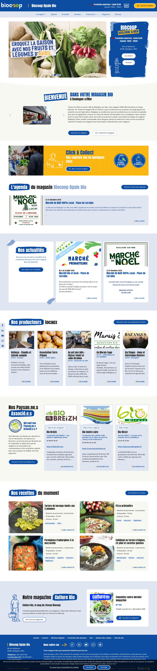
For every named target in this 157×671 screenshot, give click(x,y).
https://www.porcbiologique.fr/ (130, 447)
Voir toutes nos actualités (30, 270)
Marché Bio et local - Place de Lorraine (74, 275)
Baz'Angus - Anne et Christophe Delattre (135, 354)
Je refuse (89, 667)
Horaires (128, 63)
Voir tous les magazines (34, 619)
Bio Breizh (52, 432)
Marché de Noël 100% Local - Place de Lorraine (69, 202)
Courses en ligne (145, 6)
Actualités (65, 14)
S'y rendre (129, 56)
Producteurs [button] (90, 14)
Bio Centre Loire (90, 432)
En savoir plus (67, 467)
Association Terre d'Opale (50, 354)
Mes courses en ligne (78, 169)
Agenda (54, 14)
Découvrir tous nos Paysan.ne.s (23, 462)
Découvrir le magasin (79, 133)
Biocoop (118, 14)
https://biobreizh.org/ (55, 447)
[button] (10, 50)
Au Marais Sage (104, 352)
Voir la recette (68, 530)
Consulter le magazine (129, 618)
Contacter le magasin (104, 133)
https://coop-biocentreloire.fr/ (94, 449)
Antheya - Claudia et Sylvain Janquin (21, 354)
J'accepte (103, 667)
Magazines (106, 14)
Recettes (77, 14)
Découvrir (27, 382)
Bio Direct (123, 432)
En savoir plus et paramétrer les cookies (64, 667)
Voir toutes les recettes (137, 493)
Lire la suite (140, 221)
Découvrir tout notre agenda (135, 187)
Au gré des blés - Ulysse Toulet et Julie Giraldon (78, 355)
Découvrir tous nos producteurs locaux (131, 322)
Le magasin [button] (40, 14)
